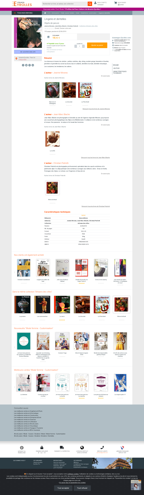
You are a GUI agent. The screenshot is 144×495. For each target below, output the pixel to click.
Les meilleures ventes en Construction (26, 415)
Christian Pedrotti (72, 26)
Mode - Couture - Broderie (32, 434)
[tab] (60, 37)
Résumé (116, 65)
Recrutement (77, 465)
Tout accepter (63, 488)
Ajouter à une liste (28, 52)
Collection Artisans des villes (88, 26)
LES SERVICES (78, 460)
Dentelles (51, 436)
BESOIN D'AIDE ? (58, 460)
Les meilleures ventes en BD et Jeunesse (27, 430)
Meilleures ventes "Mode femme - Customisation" (36, 370)
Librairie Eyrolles (37, 462)
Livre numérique (57, 467)
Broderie (44, 436)
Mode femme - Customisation (55, 434)
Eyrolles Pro (36, 464)
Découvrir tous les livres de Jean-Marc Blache (95, 157)
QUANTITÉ (79, 43)
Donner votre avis (65, 28)
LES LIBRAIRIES (37, 460)
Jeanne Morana (49, 26)
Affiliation (76, 462)
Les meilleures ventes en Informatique (26, 413)
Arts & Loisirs (18, 434)
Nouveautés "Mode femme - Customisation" (33, 328)
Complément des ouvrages (81, 464)
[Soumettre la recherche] (90, 4)
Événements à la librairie (80, 467)
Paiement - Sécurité (58, 465)
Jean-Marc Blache (60, 26)
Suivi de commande (59, 462)
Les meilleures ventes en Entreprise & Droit (27, 417)
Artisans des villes (83, 223)
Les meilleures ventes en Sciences (25, 419)
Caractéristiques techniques (120, 72)
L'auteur (116, 68)
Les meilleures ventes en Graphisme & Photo (28, 411)
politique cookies (73, 474)
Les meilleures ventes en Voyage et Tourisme (28, 428)
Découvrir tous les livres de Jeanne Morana (96, 109)
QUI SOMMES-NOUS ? (19, 460)
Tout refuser (82, 488)
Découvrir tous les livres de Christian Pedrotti (96, 206)
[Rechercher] (65, 4)
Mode (43, 434)
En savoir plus (105, 76)
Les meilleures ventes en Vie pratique (26, 426)
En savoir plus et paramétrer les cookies (72, 483)
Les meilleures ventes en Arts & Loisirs (26, 424)
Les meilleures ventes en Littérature (25, 421)
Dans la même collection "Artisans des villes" (32, 292)
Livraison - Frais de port (59, 464)
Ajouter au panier (97, 45)
